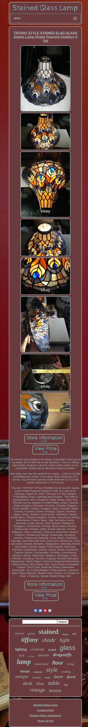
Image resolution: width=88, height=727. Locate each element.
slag (66, 684)
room (47, 677)
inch (21, 655)
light (64, 640)
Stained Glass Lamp (45, 705)
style (52, 669)
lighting (21, 649)
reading (66, 671)
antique (21, 676)
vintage (37, 690)
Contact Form (45, 710)
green (31, 633)
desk (27, 683)
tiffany (29, 639)
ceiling (31, 656)
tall (74, 633)
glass (67, 647)
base (58, 676)
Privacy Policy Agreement (45, 715)
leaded (52, 649)
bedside (38, 672)
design (65, 634)
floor (57, 663)
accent (19, 633)
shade (49, 640)
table (54, 683)
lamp (24, 662)
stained (48, 631)
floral (71, 677)
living (70, 664)
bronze (55, 690)
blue (40, 683)
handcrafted (41, 664)
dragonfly (62, 654)
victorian (37, 649)
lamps (25, 671)
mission (43, 655)
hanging (36, 677)
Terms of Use (45, 720)
